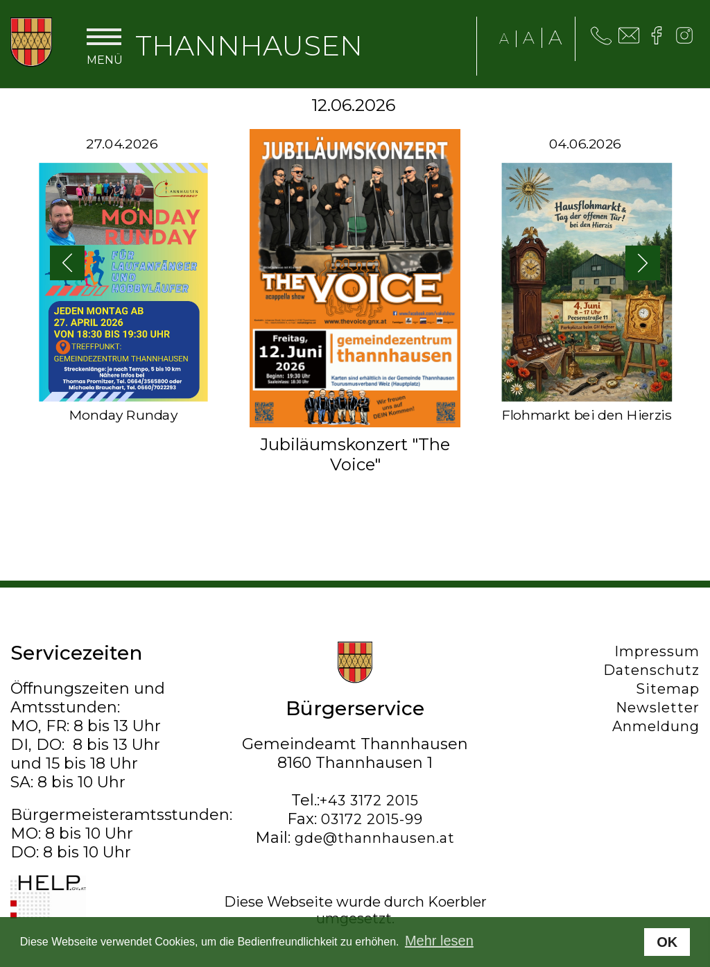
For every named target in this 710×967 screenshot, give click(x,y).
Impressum (657, 651)
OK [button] (667, 942)
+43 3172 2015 (369, 800)
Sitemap (668, 689)
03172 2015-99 (372, 819)
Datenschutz (651, 670)
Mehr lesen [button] (439, 940)
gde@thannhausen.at (375, 838)
